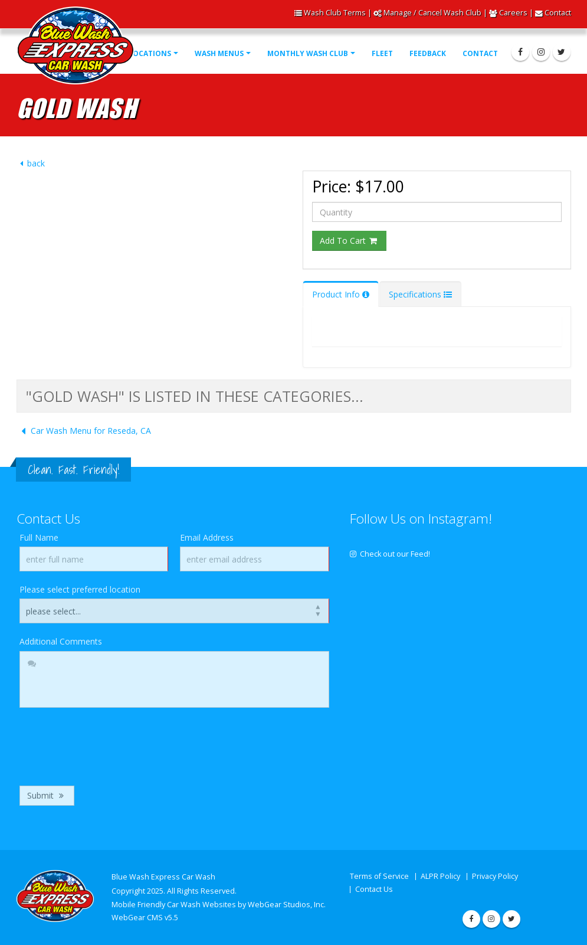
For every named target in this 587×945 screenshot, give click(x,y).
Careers (513, 13)
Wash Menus (219, 53)
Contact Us (374, 889)
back (31, 163)
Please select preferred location (79, 589)
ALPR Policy (440, 876)
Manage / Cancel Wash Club (432, 13)
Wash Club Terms (335, 13)
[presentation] (109, 744)
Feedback (427, 53)
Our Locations (141, 53)
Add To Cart (349, 240)
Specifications (420, 294)
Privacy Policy (495, 876)
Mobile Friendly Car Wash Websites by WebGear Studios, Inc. (219, 905)
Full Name (38, 537)
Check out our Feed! (390, 554)
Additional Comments (60, 641)
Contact (558, 13)
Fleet (382, 53)
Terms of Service (379, 876)
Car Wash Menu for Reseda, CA (84, 430)
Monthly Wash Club (307, 53)
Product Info (340, 294)
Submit (47, 795)
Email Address (207, 537)
